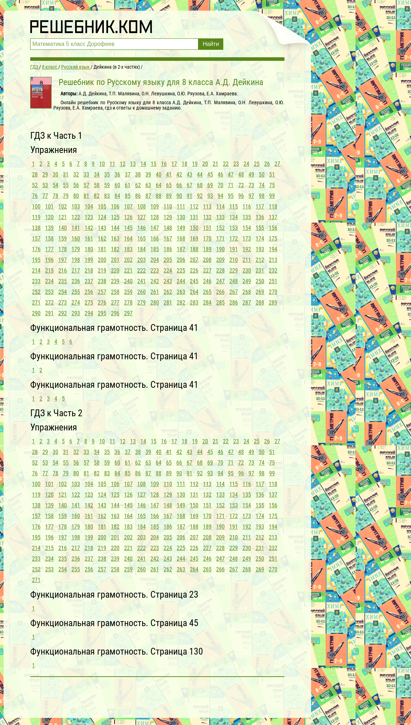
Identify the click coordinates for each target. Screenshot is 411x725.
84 (117, 195)
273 (62, 302)
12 (123, 163)
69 (210, 185)
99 (272, 195)
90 (179, 195)
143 (102, 227)
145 (128, 227)
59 (107, 185)
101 (49, 206)
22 (226, 163)
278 (128, 302)
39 (148, 174)
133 (220, 217)
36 (117, 174)
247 (220, 281)
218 (89, 270)
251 (273, 281)
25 (257, 163)
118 (273, 206)
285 (220, 302)
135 (246, 217)
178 (62, 249)
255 (75, 292)
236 (75, 281)
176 (36, 249)
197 (62, 259)
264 (194, 292)
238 (102, 281)
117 (260, 206)
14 (143, 163)
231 (260, 270)
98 (262, 195)
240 (128, 281)
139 (49, 227)
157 (36, 238)
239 (115, 281)
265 (207, 292)
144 (115, 227)
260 (141, 292)
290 (36, 313)
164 (128, 238)
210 (233, 259)
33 (86, 174)
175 (273, 238)
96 (241, 195)
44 (200, 174)
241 (141, 281)
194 (273, 249)
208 (207, 259)
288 (260, 302)
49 (251, 174)
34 (97, 174)
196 (49, 259)
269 (260, 292)
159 (62, 238)
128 (154, 217)
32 (76, 174)
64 (158, 185)
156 (273, 227)
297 (128, 313)
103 (75, 206)
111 (181, 206)
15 (153, 163)
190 (220, 249)
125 (115, 217)
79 (66, 195)
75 (272, 185)
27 (277, 163)
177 (49, 249)
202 (128, 259)
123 (89, 217)
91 (189, 195)
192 (246, 249)
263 (181, 292)
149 (181, 227)
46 (220, 174)
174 (260, 238)
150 (194, 227)
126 (128, 217)
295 (102, 313)
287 (246, 302)
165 (141, 238)
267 (233, 292)
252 (36, 292)
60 (117, 185)
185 (154, 249)
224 (168, 270)
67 (189, 185)
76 (35, 195)
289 (273, 302)
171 (220, 238)
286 (233, 302)
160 (75, 238)
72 (241, 185)
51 (272, 174)
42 (179, 174)
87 (148, 195)
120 (49, 217)
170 (207, 238)
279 (141, 302)
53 (45, 185)
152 (220, 227)
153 (233, 227)
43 (189, 174)
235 (62, 281)
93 (210, 195)
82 (97, 195)
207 (194, 259)
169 (194, 238)
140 (62, 227)
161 (89, 238)
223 (154, 270)
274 (75, 302)
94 (220, 195)
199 (89, 259)
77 (45, 195)
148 (168, 227)
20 (205, 163)
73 (251, 185)
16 (164, 163)
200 (102, 259)
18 (184, 163)
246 (207, 281)
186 (168, 249)
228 (220, 270)
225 (181, 270)
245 (194, 281)
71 (231, 185)
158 (49, 238)
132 (207, 217)
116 (246, 206)
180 (89, 249)
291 (49, 313)
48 (241, 174)
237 (89, 281)
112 (194, 206)
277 (115, 302)
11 (112, 163)
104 (89, 206)
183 (128, 249)
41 (169, 174)
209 (220, 259)
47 (231, 174)
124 (102, 217)
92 (200, 195)
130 (181, 217)
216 (62, 270)
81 (86, 195)
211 (246, 259)
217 (75, 270)
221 (128, 270)
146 (141, 227)
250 (260, 281)
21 (215, 163)
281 (168, 302)
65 (169, 185)
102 (62, 206)
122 (75, 217)
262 (168, 292)
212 (260, 259)
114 (220, 206)
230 (246, 270)
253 (49, 292)
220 (115, 270)
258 (115, 292)
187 (181, 249)
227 (207, 270)
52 (35, 185)
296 (115, 313)
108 (141, 206)
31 (66, 174)
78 (55, 195)
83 (107, 195)
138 (36, 227)
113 (207, 206)
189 (207, 249)
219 (102, 270)
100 (36, 206)
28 (35, 174)
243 (168, 281)
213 (273, 259)
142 (89, 227)
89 (169, 195)
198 (75, 259)
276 (102, 302)
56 (76, 185)
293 (75, 313)
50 (262, 174)
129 (168, 217)
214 (36, 270)
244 (181, 281)
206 (181, 259)
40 (158, 174)
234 (49, 281)
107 (128, 206)
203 (141, 259)
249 (246, 281)
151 (207, 227)
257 (102, 292)
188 (194, 249)
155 (260, 227)
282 (181, 302)
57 (86, 185)
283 (194, 302)
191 (233, 249)
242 (154, 281)
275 (89, 302)
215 (49, 270)
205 (168, 259)
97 (251, 195)
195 (36, 259)
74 (262, 185)
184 (141, 249)
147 (154, 227)
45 (210, 174)
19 (195, 163)
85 (127, 195)
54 (55, 185)
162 (102, 238)
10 (102, 163)
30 (55, 174)
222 (141, 270)
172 (233, 238)
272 (49, 302)
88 (158, 195)
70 (220, 185)
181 (102, 249)
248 (233, 281)
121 (62, 217)
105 (102, 206)
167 (168, 238)
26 (267, 163)
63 (148, 185)
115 (233, 206)
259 (128, 292)
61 (127, 185)
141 (75, 227)
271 (36, 302)
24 (246, 163)
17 (174, 163)
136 (260, 217)
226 (194, 270)
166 (154, 238)
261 (154, 292)
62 (138, 185)
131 (194, 217)
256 (89, 292)
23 (236, 163)
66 (179, 185)
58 (97, 185)
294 (89, 313)
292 (62, 313)
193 (260, 249)
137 (273, 217)
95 (231, 195)
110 (168, 206)
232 (273, 270)
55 (66, 185)
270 (273, 292)
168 (181, 238)
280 (154, 302)
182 (115, 249)
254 (62, 292)
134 (233, 217)
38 (138, 174)
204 (154, 259)
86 (138, 195)
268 (246, 292)
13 (133, 163)
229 (233, 270)
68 (200, 185)
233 (36, 281)
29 (45, 174)
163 (115, 238)
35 (107, 174)
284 (207, 302)
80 (76, 195)
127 (141, 217)
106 (115, 206)
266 (220, 292)
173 (246, 238)
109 (154, 206)
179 (75, 249)
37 (127, 174)
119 (36, 217)
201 (115, 259)
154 (246, 227)
